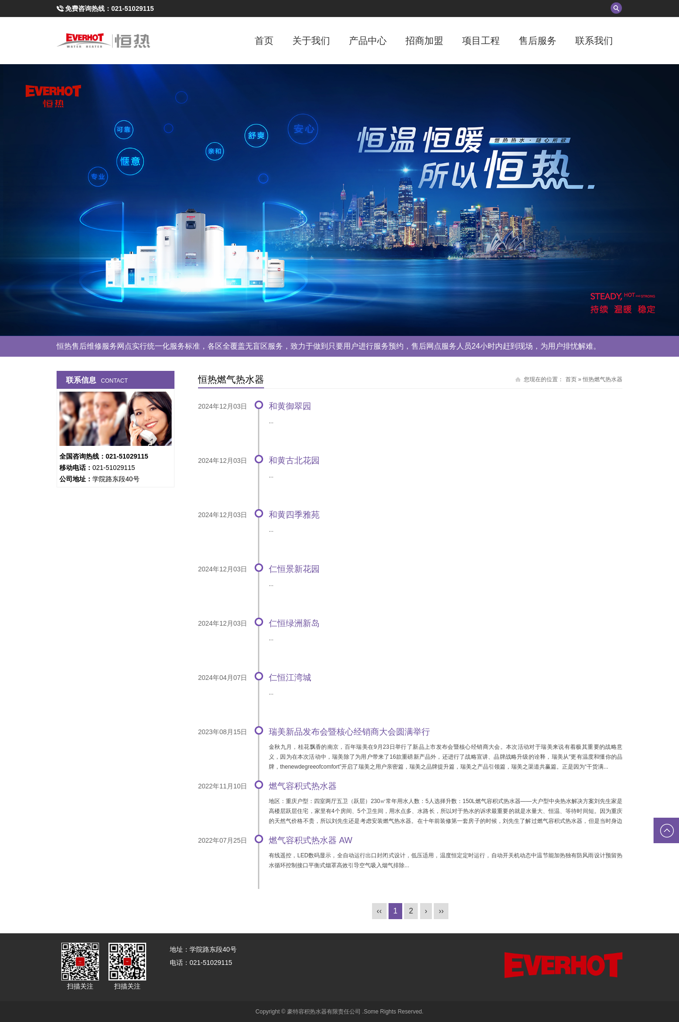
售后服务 (537, 40)
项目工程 (481, 40)
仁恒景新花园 (294, 569)
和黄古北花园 (294, 460)
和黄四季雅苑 (294, 514)
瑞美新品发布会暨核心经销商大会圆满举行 (349, 732)
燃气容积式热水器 (303, 786)
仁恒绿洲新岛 (294, 623)
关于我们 (311, 40)
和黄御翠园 (290, 406)
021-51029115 (132, 8)
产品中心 (368, 40)
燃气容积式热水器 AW (310, 840)
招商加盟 (424, 40)
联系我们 (594, 40)
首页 (264, 40)
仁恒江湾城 (290, 677)
